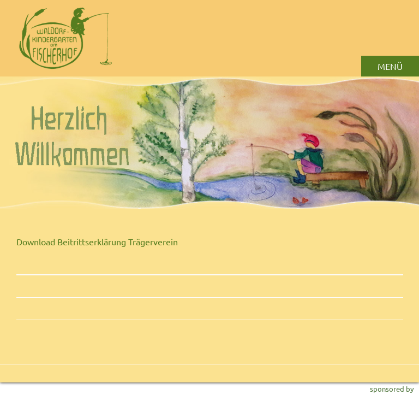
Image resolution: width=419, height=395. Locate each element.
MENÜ (390, 66)
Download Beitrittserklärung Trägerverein (97, 241)
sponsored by (392, 388)
